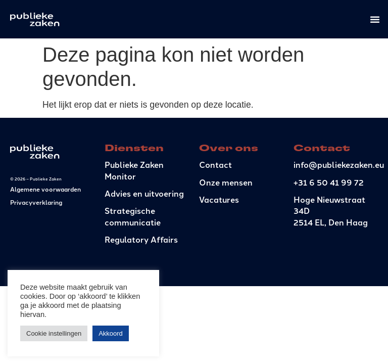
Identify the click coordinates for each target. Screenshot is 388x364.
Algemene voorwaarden (45, 189)
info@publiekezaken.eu (339, 164)
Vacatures (219, 199)
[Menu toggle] (375, 19)
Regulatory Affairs (141, 239)
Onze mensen (226, 182)
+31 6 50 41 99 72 (329, 182)
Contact (215, 164)
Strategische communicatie (133, 216)
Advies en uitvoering (144, 193)
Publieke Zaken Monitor (134, 170)
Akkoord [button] (111, 333)
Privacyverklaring (36, 202)
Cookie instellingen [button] (53, 333)
